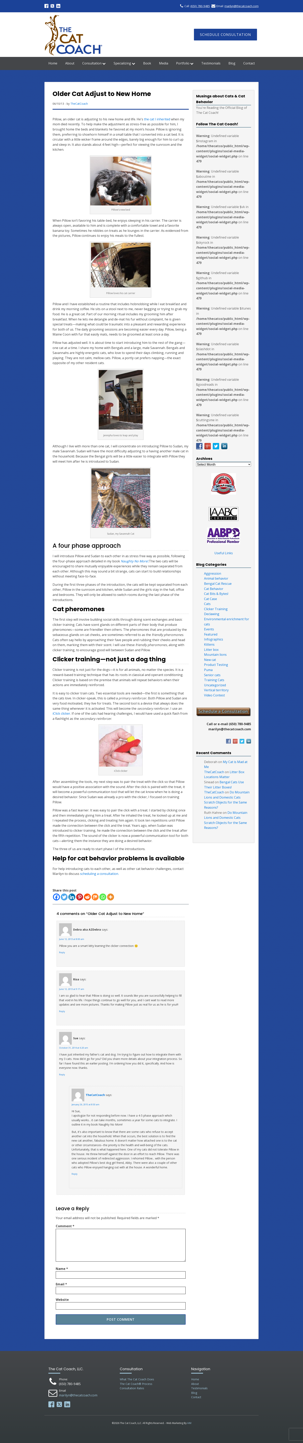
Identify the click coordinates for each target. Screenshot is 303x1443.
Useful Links (223, 553)
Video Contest (214, 695)
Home (52, 63)
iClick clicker (61, 713)
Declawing (211, 614)
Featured (210, 634)
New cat (210, 660)
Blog (231, 63)
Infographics (213, 639)
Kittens (209, 644)
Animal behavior (216, 578)
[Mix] (95, 897)
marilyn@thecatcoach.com (241, 6)
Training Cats (214, 680)
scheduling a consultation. (99, 874)
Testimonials (211, 63)
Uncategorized (215, 685)
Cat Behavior (213, 589)
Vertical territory (216, 690)
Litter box (211, 649)
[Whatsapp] (102, 897)
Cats (207, 604)
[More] (110, 897)
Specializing (124, 63)
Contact (249, 63)
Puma (208, 670)
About (69, 63)
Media (163, 63)
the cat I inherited (157, 119)
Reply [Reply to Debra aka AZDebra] (62, 952)
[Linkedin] (71, 897)
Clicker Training (216, 609)
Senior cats (212, 675)
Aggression (212, 573)
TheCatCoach (79, 103)
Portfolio (185, 63)
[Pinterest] (79, 897)
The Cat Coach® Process (136, 1384)
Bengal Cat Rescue (218, 583)
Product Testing (216, 665)
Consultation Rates (132, 1388)
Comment (65, 1226)
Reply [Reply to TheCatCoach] (74, 1174)
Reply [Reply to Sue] (62, 1074)
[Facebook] (56, 897)
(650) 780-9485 (200, 6)
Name (62, 1269)
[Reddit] (87, 897)
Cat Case (210, 599)
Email (61, 1284)
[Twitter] (64, 897)
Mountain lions (215, 654)
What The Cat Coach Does (137, 1379)
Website (62, 1299)
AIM (189, 1423)
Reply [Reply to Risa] (62, 1011)
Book (147, 63)
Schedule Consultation (225, 34)
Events (209, 629)
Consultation (94, 63)
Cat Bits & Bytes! (216, 594)
